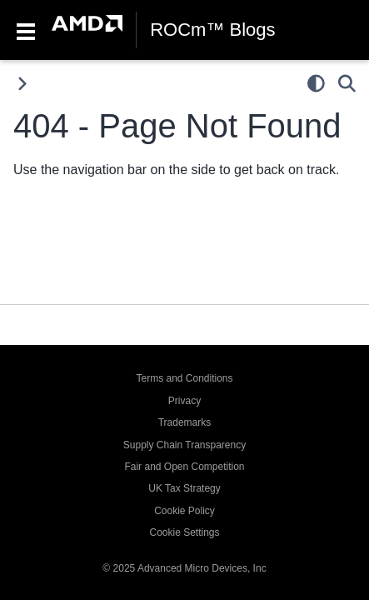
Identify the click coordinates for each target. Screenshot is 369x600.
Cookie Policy (184, 511)
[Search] (347, 83)
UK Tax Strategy (184, 488)
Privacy (184, 401)
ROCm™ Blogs (212, 30)
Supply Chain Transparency (184, 445)
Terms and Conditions (184, 378)
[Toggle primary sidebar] (22, 83)
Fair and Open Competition (184, 466)
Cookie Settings (184, 532)
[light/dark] (316, 83)
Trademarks (185, 422)
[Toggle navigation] (26, 30)
